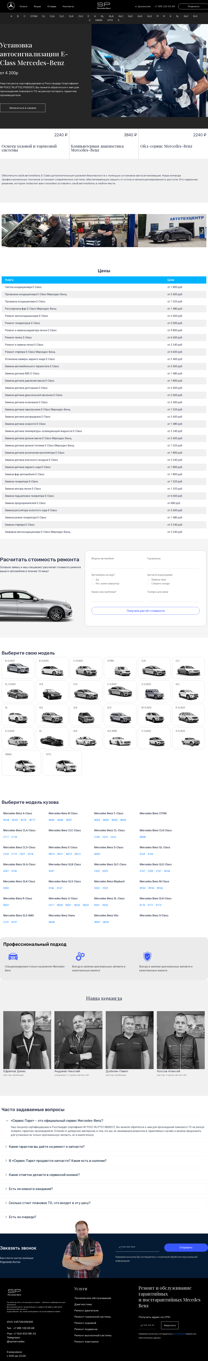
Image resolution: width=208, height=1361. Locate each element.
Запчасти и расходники (159, 571)
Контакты (68, 6)
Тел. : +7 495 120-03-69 (20, 1324)
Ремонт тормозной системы (92, 1312)
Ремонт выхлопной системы (92, 1331)
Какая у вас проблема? (104, 588)
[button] (5, 227)
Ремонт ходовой (85, 1319)
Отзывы (51, 6)
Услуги (23, 6)
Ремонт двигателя (86, 1306)
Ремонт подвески (85, 1325)
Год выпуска (153, 554)
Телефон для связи (157, 588)
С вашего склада (160, 579)
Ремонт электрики (86, 1337)
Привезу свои (158, 575)
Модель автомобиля (103, 554)
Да (97, 575)
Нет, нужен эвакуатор (107, 579)
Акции (37, 6)
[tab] (104, 1116)
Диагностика (83, 1300)
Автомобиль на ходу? (103, 571)
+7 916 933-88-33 (24, 1329)
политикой (179, 1330)
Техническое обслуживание (92, 1294)
